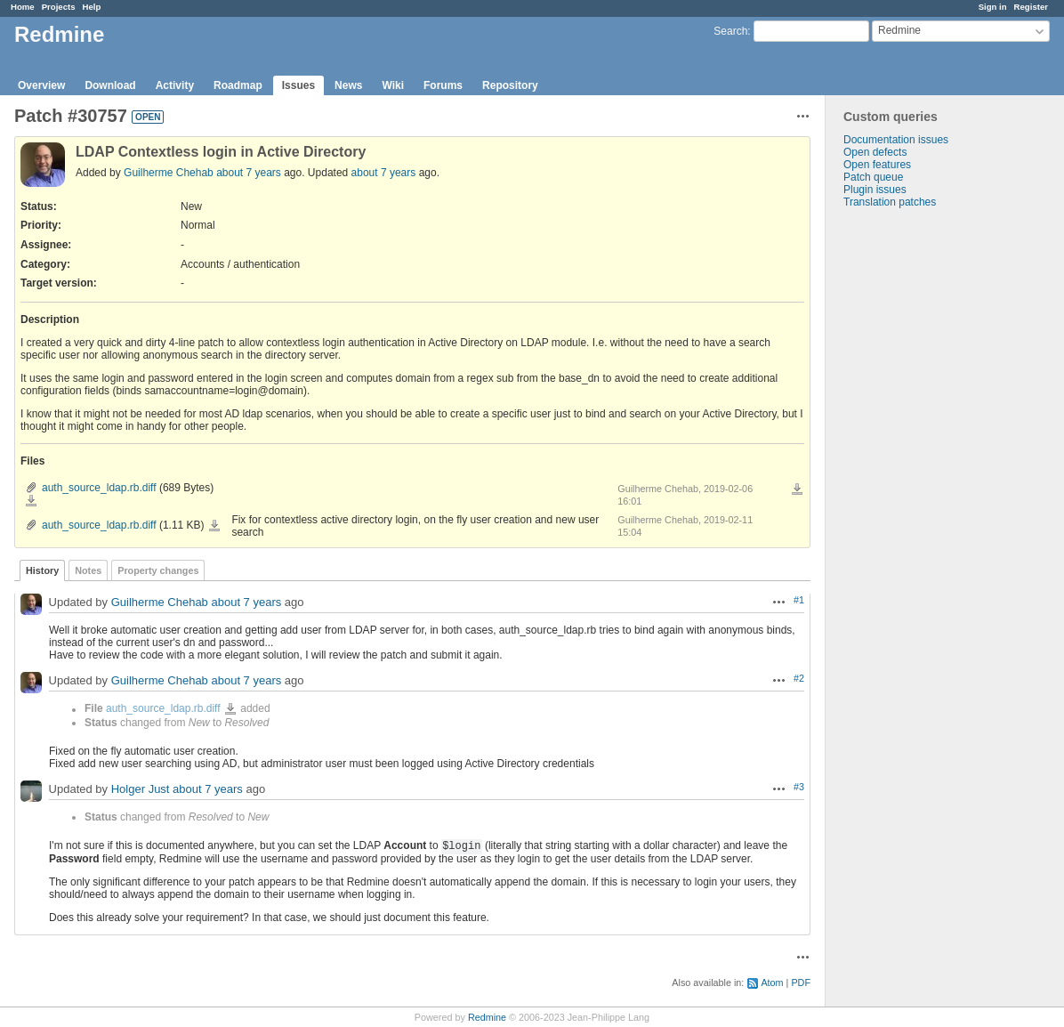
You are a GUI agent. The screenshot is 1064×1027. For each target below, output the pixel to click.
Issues (298, 85)
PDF (800, 982)
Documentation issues (895, 139)
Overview (41, 85)
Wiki (393, 85)
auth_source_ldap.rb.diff (99, 487)
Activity (175, 85)
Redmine (487, 1017)
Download (110, 85)
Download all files (797, 489)
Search (730, 31)
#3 (799, 786)
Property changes (157, 570)
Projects (59, 7)
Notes (88, 570)
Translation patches (889, 202)
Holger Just (140, 790)
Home (23, 7)
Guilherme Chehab (169, 172)
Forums (443, 85)
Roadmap (238, 85)
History (42, 570)
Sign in (993, 7)
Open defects (875, 152)
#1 (799, 599)
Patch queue (873, 177)
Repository (510, 85)
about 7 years (248, 172)
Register (1031, 7)
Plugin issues (875, 189)
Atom (772, 982)
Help (92, 7)
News (348, 85)
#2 (799, 678)
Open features (877, 164)
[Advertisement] (914, 488)
